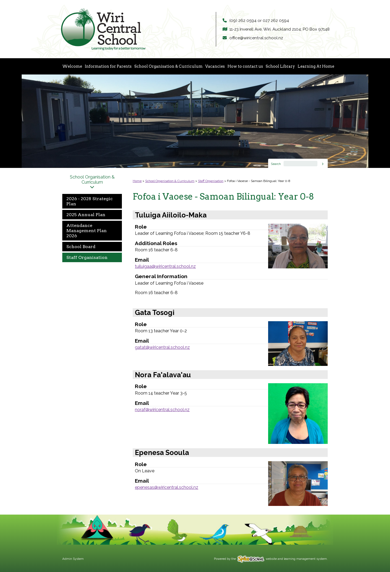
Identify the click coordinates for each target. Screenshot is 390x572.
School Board (80, 246)
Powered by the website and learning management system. (271, 559)
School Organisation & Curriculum (168, 66)
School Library (280, 66)
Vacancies (215, 66)
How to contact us (245, 66)
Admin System (73, 559)
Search (276, 164)
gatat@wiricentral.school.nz (162, 347)
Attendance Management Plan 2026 (86, 230)
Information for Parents (108, 66)
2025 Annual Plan (85, 214)
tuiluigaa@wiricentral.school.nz (165, 266)
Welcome (72, 66)
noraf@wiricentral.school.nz (162, 409)
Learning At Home (316, 66)
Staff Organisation (87, 257)
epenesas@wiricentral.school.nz (166, 487)
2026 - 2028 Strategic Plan (89, 201)
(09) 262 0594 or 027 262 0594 (259, 20)
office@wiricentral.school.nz (256, 37)
